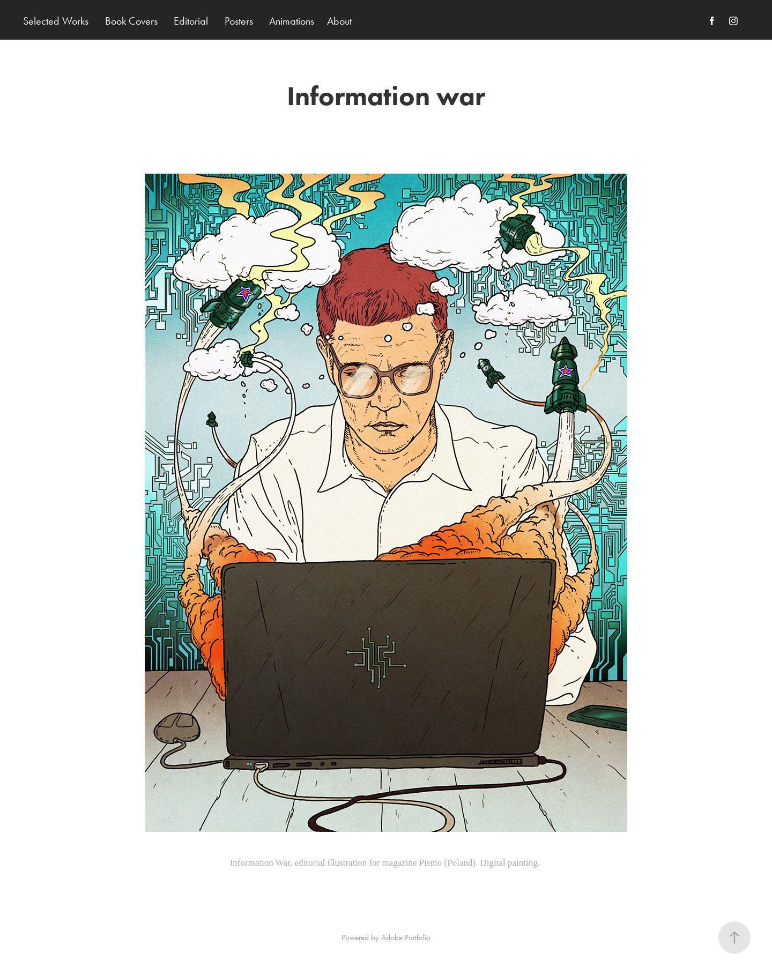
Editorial (191, 20)
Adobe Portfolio (405, 937)
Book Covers (131, 20)
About (339, 20)
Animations (291, 20)
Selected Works (55, 20)
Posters (239, 20)
